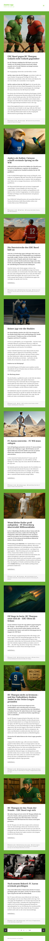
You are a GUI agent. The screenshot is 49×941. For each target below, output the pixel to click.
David (28, 120)
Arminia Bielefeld (29, 576)
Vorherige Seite (5, 930)
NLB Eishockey (22, 290)
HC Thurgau (18, 122)
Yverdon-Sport (19, 922)
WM (8, 211)
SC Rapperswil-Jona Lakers (35, 770)
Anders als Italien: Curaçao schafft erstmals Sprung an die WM (23, 160)
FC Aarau (30, 920)
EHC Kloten (10, 770)
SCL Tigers (10, 771)
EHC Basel (37, 120)
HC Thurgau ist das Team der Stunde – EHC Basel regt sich (22, 808)
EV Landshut (25, 403)
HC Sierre (13, 122)
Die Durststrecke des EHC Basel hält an (23, 248)
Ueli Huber (27, 847)
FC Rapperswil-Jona (36, 920)
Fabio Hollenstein (27, 846)
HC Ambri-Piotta (20, 770)
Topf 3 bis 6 (21, 210)
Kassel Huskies (31, 403)
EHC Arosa (32, 120)
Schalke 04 (28, 577)
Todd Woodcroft (15, 404)
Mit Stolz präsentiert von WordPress (15, 938)
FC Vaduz (12, 486)
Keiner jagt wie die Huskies (21, 328)
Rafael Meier (22, 847)
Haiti (31, 210)
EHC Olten (17, 291)
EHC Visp (21, 291)
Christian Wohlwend (12, 658)
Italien (34, 210)
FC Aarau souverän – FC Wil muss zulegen (24, 441)
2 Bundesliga (21, 576)
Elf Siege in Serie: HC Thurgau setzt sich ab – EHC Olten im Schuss (22, 618)
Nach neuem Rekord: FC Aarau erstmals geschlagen (23, 884)
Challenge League (22, 485)
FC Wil (16, 486)
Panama (37, 210)
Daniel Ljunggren (36, 845)
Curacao (28, 210)
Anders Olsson (36, 657)
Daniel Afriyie (31, 485)
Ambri (34, 769)
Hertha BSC (15, 577)
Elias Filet (36, 485)
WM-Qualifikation (13, 211)
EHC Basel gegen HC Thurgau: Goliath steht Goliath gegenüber (24, 57)
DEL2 (19, 403)
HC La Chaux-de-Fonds (28, 291)
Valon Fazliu (20, 486)
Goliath (9, 122)
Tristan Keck (21, 404)
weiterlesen (11, 282)
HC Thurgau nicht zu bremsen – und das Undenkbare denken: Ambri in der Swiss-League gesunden (23, 698)
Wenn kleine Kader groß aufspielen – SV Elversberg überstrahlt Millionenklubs (21, 524)
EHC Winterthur (20, 846)
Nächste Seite (43, 930)
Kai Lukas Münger (15, 847)
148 (30, 929)
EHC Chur (12, 291)
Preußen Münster (21, 577)
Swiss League (22, 120)
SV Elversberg (33, 577)
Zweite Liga (8, 5)
